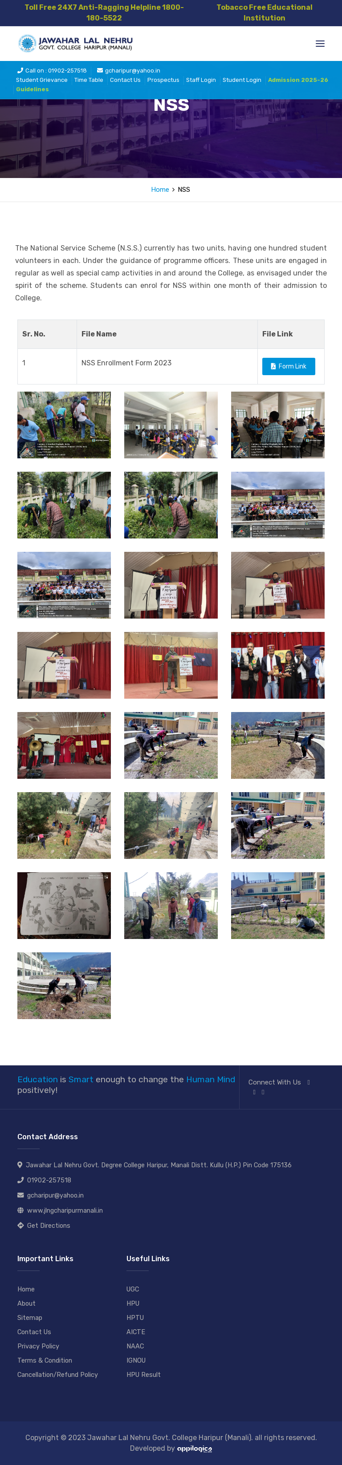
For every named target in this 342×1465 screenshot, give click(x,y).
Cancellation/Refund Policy (59, 1375)
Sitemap (30, 1318)
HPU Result (144, 1375)
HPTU (135, 1318)
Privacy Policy (38, 1346)
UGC (133, 1289)
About (27, 1303)
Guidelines (32, 90)
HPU (133, 1303)
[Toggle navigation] (320, 43)
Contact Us (125, 81)
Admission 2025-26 (298, 81)
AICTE (136, 1332)
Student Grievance (42, 81)
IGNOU (136, 1360)
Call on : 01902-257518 (52, 72)
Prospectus (163, 81)
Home (160, 190)
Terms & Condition (46, 1360)
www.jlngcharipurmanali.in (65, 1210)
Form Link (288, 366)
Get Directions (48, 1226)
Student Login (242, 81)
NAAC (135, 1346)
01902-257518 (49, 1180)
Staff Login (201, 81)
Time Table (88, 81)
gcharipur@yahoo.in (128, 72)
